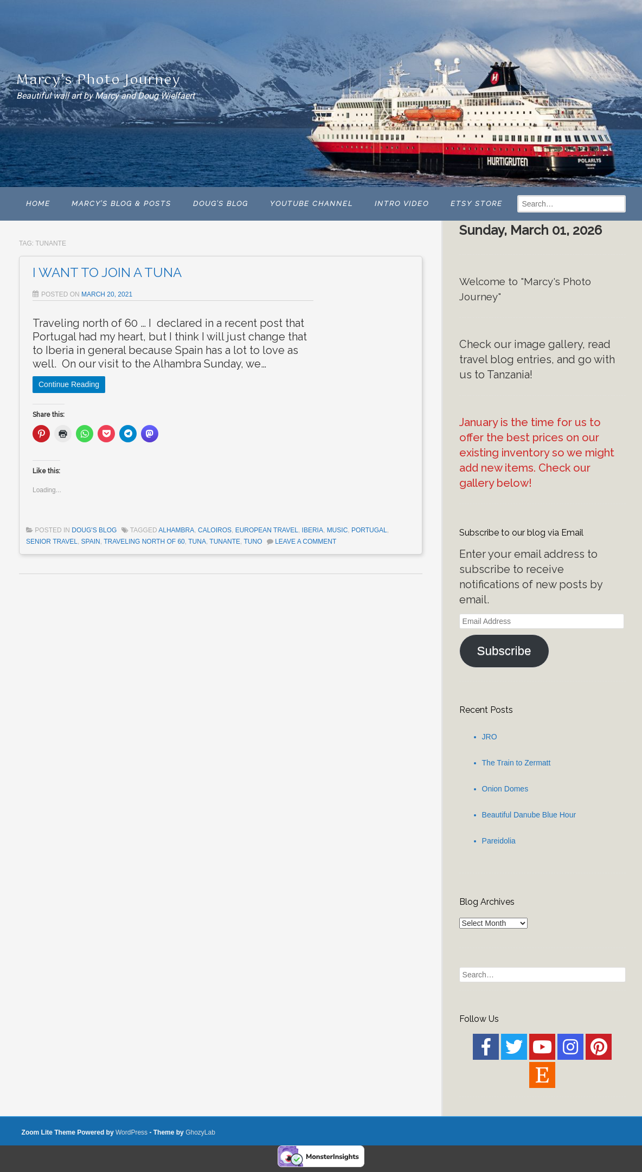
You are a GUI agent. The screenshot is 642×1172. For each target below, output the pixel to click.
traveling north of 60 (144, 541)
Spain (90, 541)
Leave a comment (305, 541)
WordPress (131, 1132)
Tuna (197, 541)
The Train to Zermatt (516, 762)
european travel (266, 530)
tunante (224, 541)
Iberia (312, 530)
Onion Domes (505, 788)
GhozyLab (200, 1132)
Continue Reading (68, 384)
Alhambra (176, 530)
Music (337, 530)
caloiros (215, 530)
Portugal (369, 530)
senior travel (52, 541)
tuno (252, 541)
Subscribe (504, 651)
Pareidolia (499, 840)
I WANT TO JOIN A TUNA (107, 272)
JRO (489, 736)
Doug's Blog (94, 530)
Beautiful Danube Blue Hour (529, 814)
